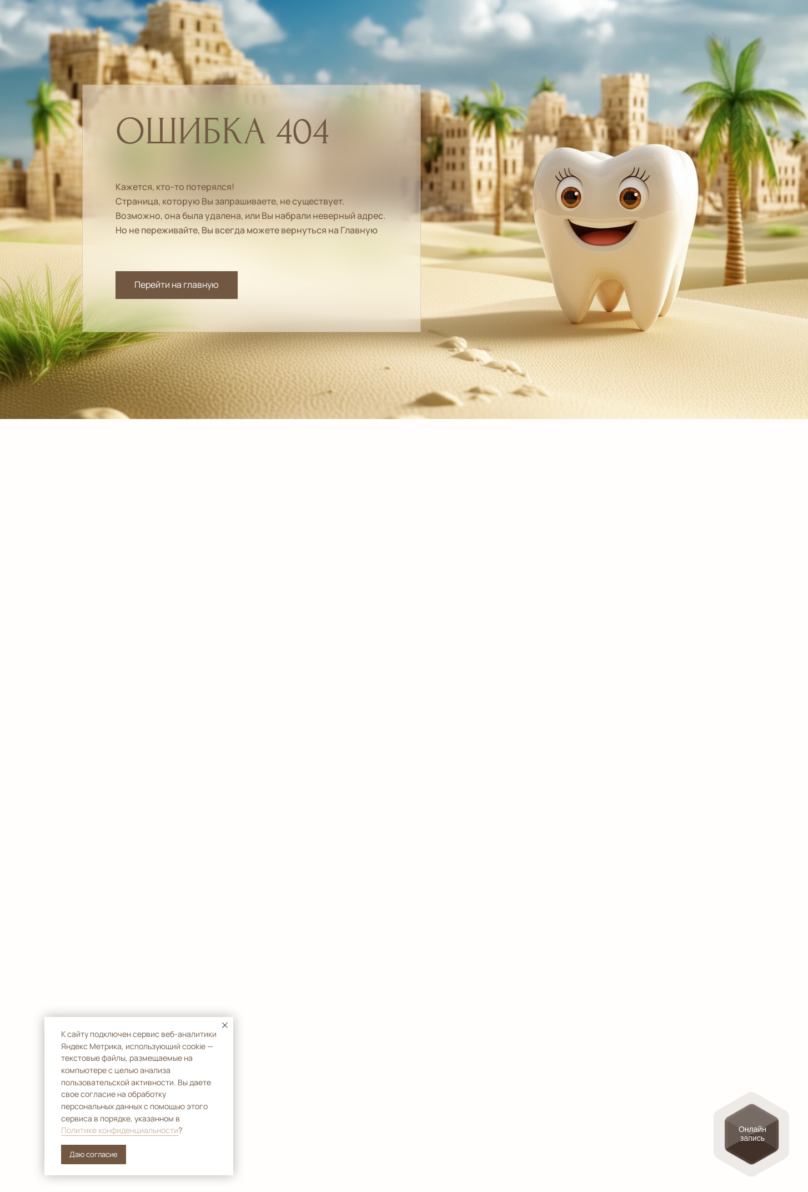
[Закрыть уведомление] (224, 1025)
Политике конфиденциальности (119, 1130)
